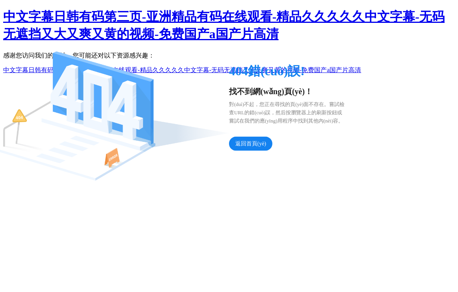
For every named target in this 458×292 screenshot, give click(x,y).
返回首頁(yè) (250, 144)
